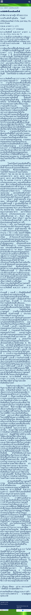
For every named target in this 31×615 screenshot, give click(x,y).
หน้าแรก (1, 8)
